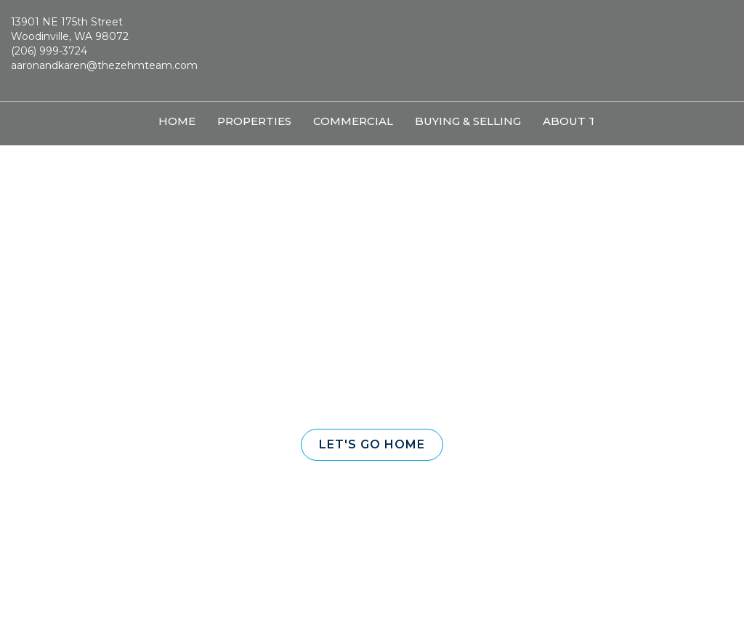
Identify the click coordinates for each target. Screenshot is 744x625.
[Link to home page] (372, 51)
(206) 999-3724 (49, 50)
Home (176, 121)
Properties (254, 121)
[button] (372, 445)
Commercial (353, 121)
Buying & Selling (468, 121)
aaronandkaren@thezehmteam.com (104, 65)
